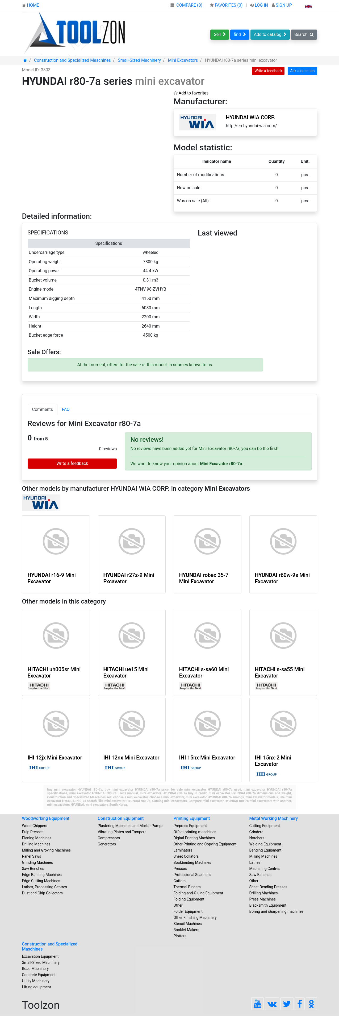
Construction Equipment (121, 818)
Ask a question (302, 71)
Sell (220, 34)
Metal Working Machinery (273, 818)
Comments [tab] (42, 409)
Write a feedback (268, 71)
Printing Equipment (192, 818)
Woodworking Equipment (46, 818)
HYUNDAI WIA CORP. (250, 117)
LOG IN (259, 5)
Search (303, 34)
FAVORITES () (227, 5)
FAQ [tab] (66, 409)
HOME (30, 5)
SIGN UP (282, 5)
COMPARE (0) (189, 5)
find (240, 34)
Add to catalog (270, 34)
